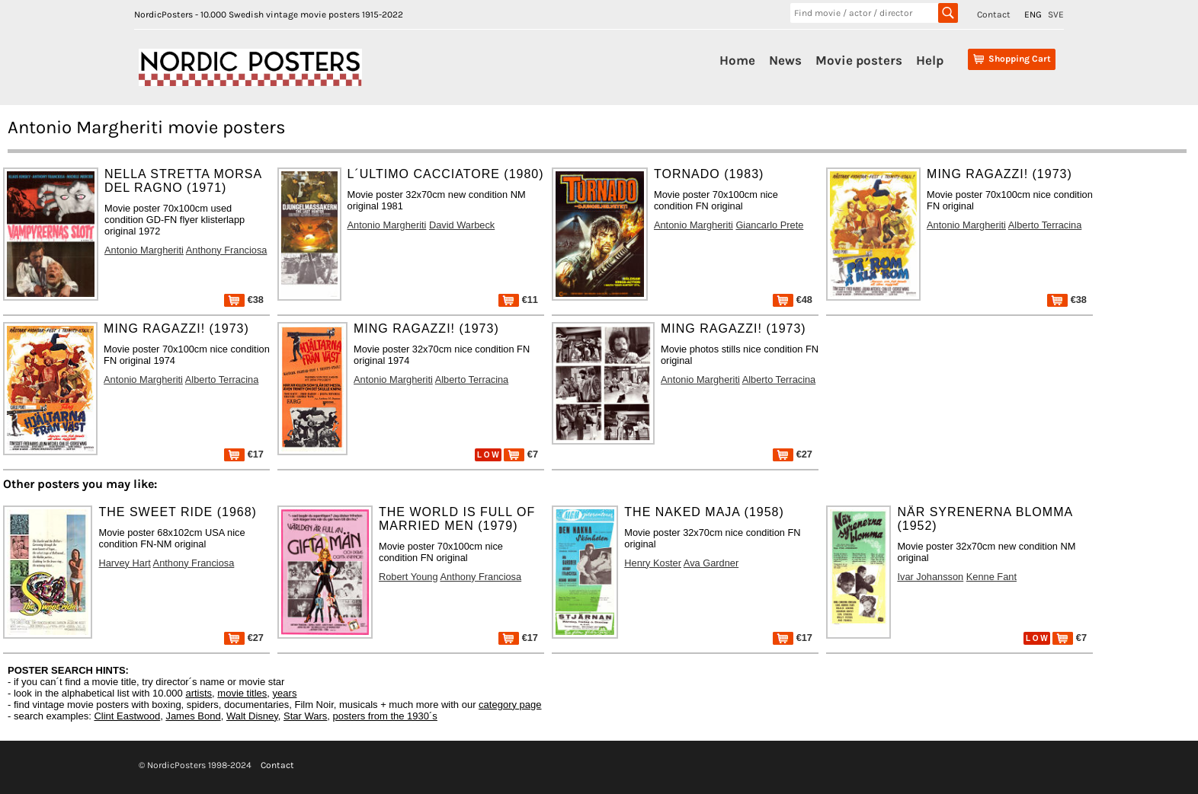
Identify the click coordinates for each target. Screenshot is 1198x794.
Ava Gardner (711, 563)
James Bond (192, 716)
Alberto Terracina (1045, 225)
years (285, 693)
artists (198, 693)
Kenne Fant (991, 576)
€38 (244, 299)
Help (929, 60)
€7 (521, 454)
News (785, 60)
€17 (244, 454)
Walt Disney (252, 716)
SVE (1056, 14)
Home (737, 60)
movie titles (242, 693)
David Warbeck (462, 225)
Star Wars (305, 716)
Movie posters (858, 60)
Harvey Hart (124, 563)
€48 (792, 299)
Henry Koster (652, 563)
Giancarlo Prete (769, 225)
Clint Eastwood (127, 716)
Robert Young (408, 576)
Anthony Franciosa (226, 250)
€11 (518, 299)
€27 (792, 454)
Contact (994, 14)
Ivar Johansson (930, 576)
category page (510, 704)
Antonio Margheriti (144, 250)
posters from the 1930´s (385, 716)
